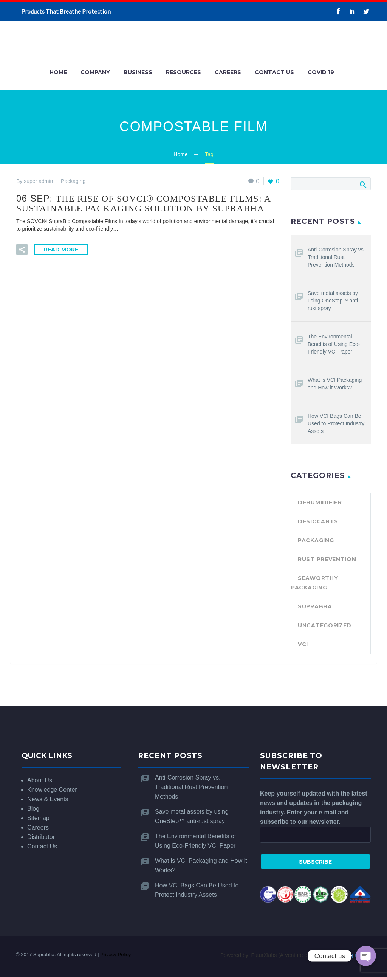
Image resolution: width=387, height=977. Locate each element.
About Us (39, 780)
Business (138, 72)
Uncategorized (324, 625)
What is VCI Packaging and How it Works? (335, 384)
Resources (183, 72)
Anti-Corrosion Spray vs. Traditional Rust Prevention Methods (336, 257)
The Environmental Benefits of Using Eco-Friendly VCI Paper (334, 344)
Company (95, 72)
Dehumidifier (320, 502)
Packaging (316, 540)
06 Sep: (143, 203)
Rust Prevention (327, 559)
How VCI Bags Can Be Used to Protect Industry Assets (336, 423)
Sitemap (38, 818)
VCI (303, 644)
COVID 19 (321, 72)
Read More (61, 249)
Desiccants (318, 521)
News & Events (47, 799)
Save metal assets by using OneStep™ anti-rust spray (334, 300)
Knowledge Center (52, 789)
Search (362, 184)
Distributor (41, 837)
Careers (228, 72)
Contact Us (274, 72)
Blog (33, 808)
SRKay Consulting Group (339, 955)
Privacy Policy (115, 954)
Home (58, 72)
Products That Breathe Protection (66, 11)
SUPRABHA (315, 606)
